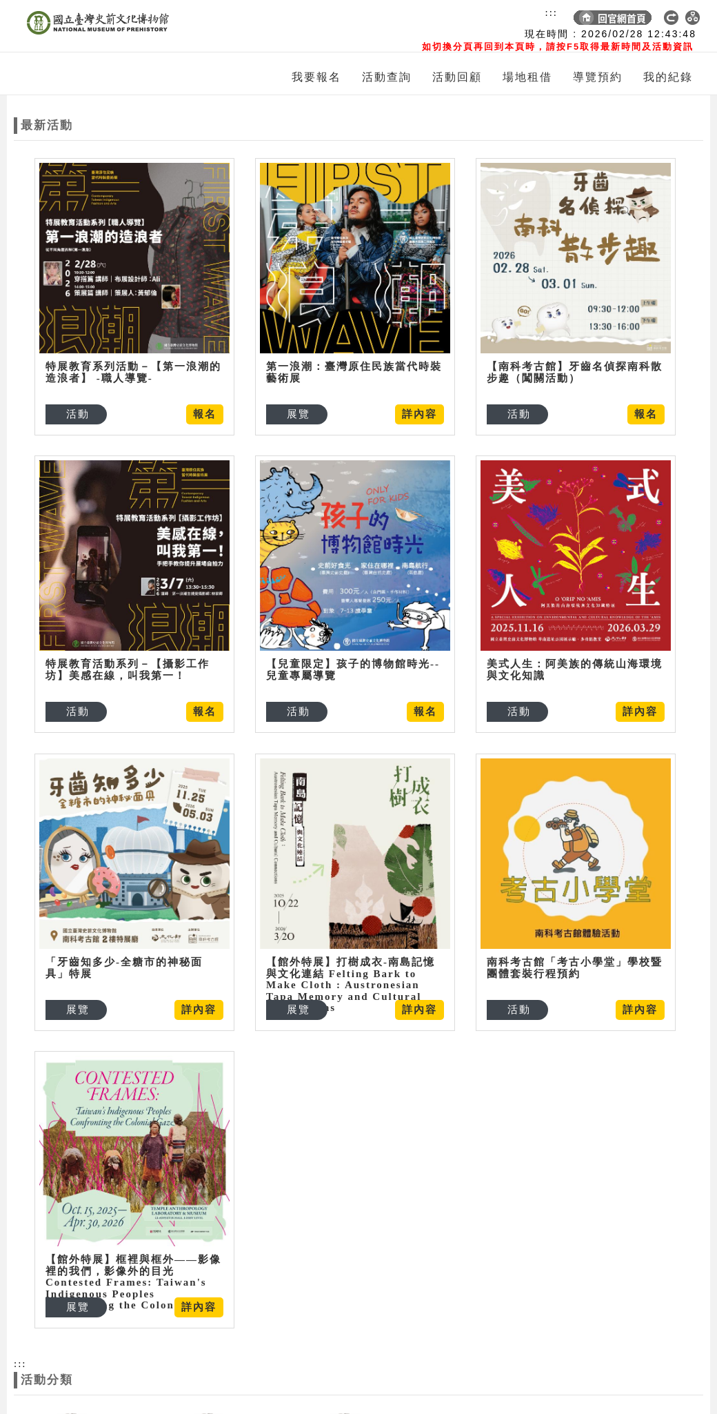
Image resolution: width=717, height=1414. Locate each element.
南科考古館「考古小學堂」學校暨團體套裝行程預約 (468, 939)
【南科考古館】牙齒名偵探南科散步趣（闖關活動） (560, 372)
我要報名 (316, 77)
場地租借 (527, 77)
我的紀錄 (668, 77)
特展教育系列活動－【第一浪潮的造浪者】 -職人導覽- (133, 372)
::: (551, 12)
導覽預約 (598, 77)
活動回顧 (457, 77)
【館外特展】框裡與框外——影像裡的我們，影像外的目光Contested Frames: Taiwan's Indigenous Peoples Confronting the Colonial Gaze (179, 1235)
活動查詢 (387, 77)
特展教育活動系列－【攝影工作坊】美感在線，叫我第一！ (128, 654)
